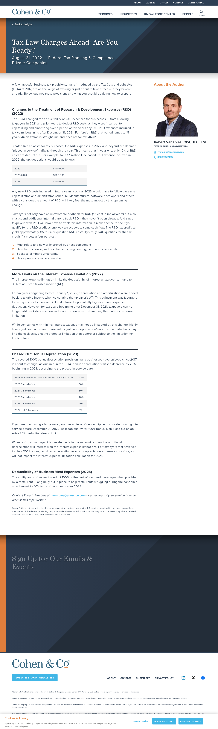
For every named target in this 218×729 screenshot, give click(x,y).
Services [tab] (105, 14)
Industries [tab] (128, 14)
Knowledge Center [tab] (159, 14)
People (187, 14)
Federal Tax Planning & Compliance (81, 58)
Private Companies (29, 63)
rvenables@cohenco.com (67, 495)
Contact (178, 2)
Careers (150, 2)
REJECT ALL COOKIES (164, 722)
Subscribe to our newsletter (35, 677)
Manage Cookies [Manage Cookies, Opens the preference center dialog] (140, 722)
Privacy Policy (164, 678)
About (137, 2)
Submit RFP (143, 678)
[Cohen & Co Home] (31, 12)
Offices (164, 2)
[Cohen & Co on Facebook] (203, 677)
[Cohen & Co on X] (193, 677)
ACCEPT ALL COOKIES (190, 722)
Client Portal (196, 2)
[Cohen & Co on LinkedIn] (184, 677)
